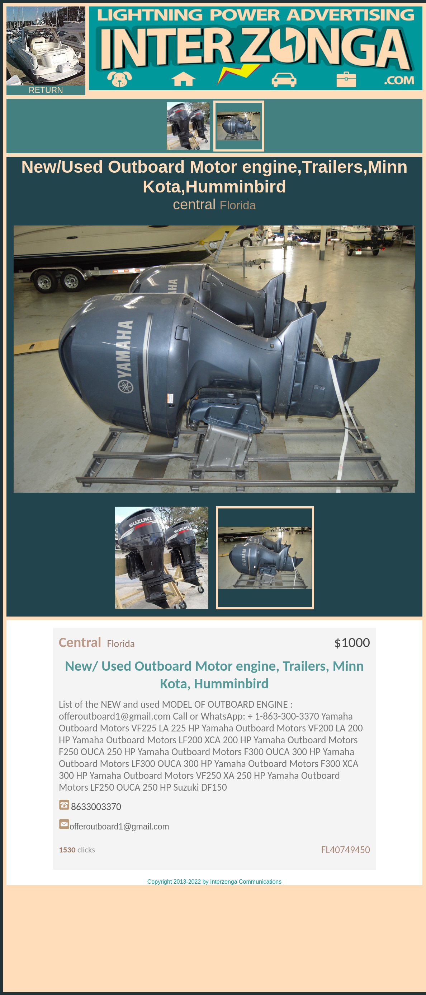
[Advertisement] (214, 939)
